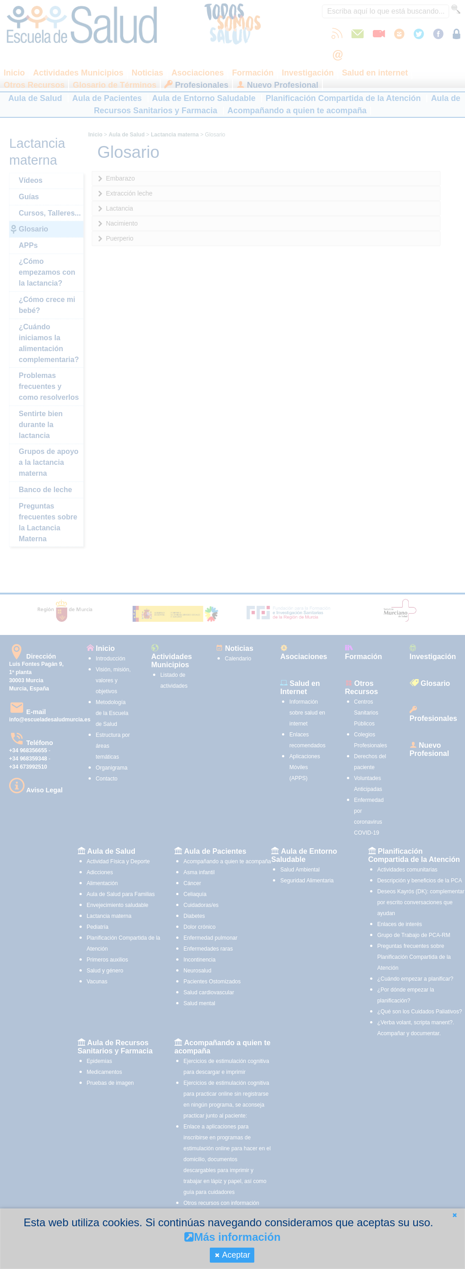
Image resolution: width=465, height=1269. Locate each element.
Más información (232, 1237)
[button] (454, 1215)
